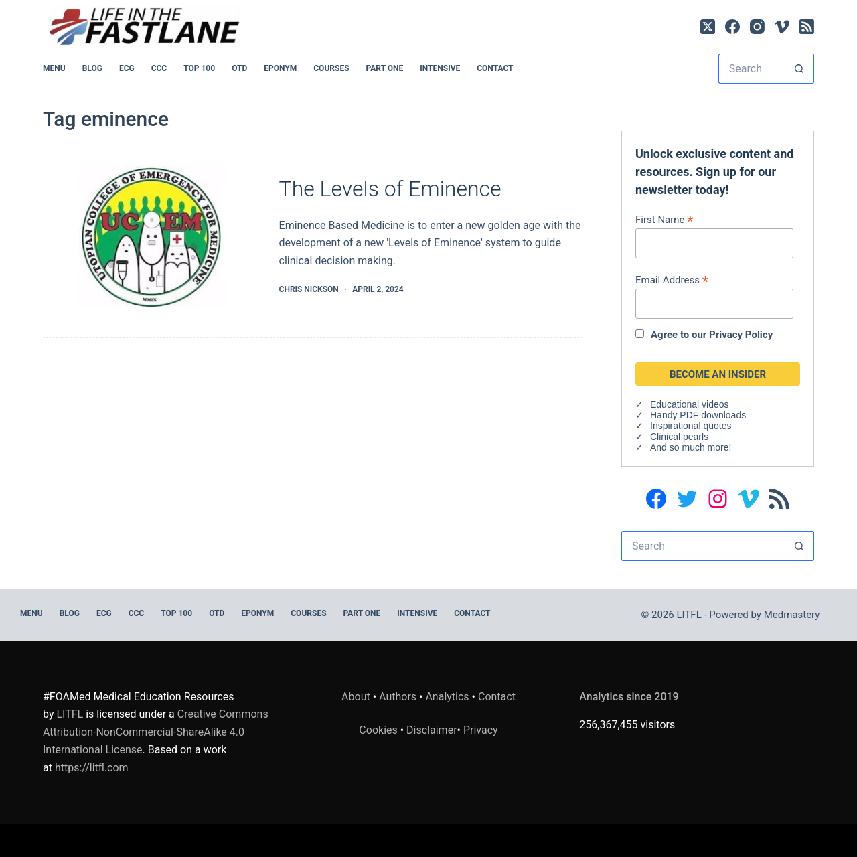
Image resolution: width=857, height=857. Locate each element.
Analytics (447, 696)
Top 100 (199, 68)
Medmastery (792, 615)
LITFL (69, 714)
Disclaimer (431, 730)
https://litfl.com (92, 767)
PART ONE (385, 68)
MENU (54, 68)
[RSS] (806, 26)
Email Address (671, 279)
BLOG (92, 68)
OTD (239, 68)
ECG (127, 68)
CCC (159, 68)
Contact (495, 68)
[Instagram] (757, 26)
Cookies (379, 730)
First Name (664, 219)
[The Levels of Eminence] (151, 236)
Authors (397, 696)
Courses (331, 68)
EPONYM (280, 68)
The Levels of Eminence (390, 189)
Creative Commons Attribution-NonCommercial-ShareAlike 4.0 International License (155, 732)
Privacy (480, 730)
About (355, 696)
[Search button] (799, 69)
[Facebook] (732, 26)
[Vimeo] (782, 26)
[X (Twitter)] (707, 26)
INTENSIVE (440, 68)
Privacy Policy (741, 335)
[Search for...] (751, 69)
